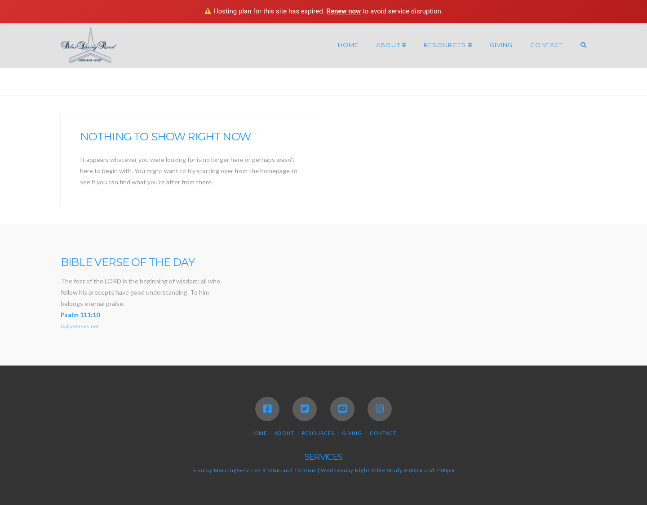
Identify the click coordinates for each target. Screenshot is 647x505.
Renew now (343, 11)
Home (258, 433)
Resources (318, 433)
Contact (383, 433)
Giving (352, 433)
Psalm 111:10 (80, 314)
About (284, 433)
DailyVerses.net (80, 326)
